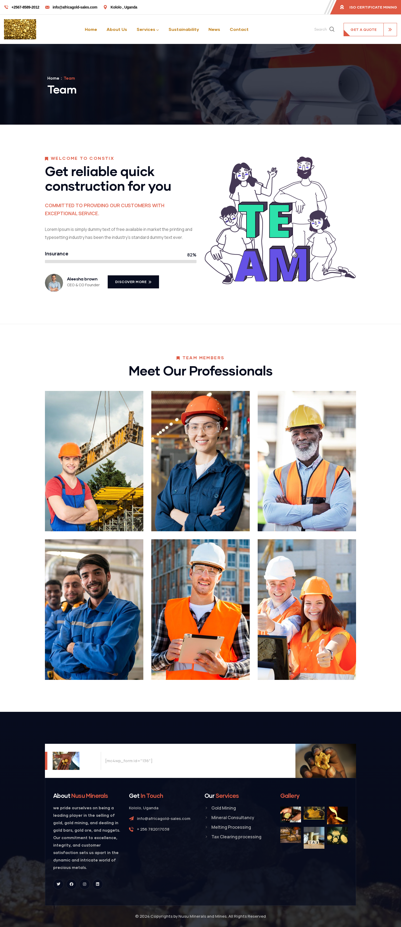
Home (53, 78)
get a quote (363, 29)
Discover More (131, 282)
